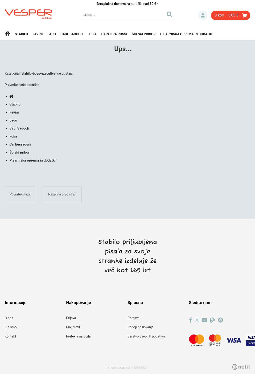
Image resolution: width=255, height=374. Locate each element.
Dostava (134, 318)
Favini (38, 34)
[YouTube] (204, 320)
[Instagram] (197, 320)
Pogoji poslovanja (140, 327)
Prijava (202, 15)
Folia (92, 34)
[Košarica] (230, 15)
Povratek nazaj (20, 194)
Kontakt (10, 336)
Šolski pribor (144, 34)
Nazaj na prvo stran (62, 194)
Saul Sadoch (72, 34)
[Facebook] (190, 320)
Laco (51, 34)
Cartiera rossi (114, 34)
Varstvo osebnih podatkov (146, 336)
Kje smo (11, 327)
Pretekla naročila (78, 336)
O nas (9, 318)
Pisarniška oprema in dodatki (186, 34)
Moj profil (73, 327)
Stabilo (21, 34)
